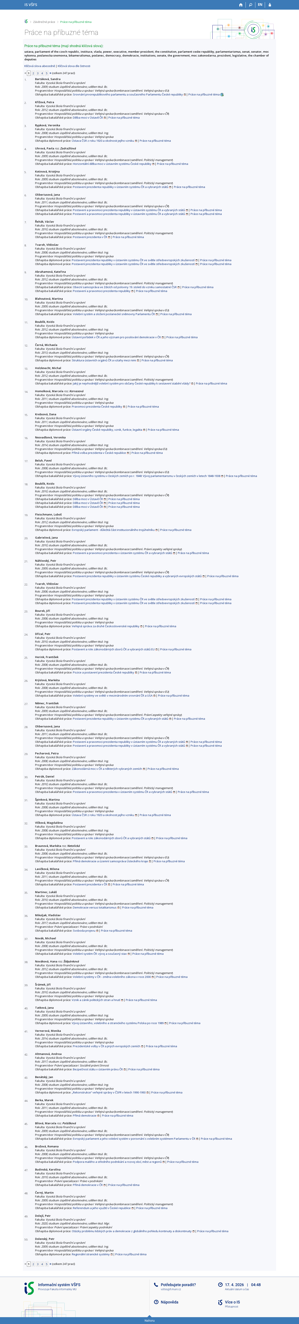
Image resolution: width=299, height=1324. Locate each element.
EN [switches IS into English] (260, 4)
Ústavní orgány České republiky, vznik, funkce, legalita (107, 430)
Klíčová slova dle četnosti (74, 66)
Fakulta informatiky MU (63, 1289)
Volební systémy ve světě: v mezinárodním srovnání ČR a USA (112, 695)
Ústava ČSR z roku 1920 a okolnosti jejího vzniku (103, 141)
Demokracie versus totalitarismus (95, 907)
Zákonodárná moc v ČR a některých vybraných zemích (107, 769)
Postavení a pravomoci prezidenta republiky (101, 291)
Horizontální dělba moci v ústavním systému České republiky (112, 164)
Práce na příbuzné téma (76, 22)
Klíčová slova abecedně (39, 66)
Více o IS (232, 1302)
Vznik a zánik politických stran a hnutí (96, 1000)
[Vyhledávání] (250, 5)
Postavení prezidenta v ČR (90, 237)
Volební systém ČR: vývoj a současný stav (100, 954)
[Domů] (241, 5)
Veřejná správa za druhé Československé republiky (105, 626)
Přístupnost (231, 1306)
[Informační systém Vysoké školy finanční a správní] (30, 4)
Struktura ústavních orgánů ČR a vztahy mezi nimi (104, 360)
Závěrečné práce (44, 22)
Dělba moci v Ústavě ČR (88, 117)
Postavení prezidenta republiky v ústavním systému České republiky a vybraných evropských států (137, 576)
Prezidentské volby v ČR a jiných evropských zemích (106, 1046)
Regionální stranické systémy (91, 1254)
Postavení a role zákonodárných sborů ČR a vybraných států (111, 838)
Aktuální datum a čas (237, 1289)
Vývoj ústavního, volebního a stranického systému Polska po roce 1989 (118, 1023)
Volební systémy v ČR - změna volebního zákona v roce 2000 (112, 977)
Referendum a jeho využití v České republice (102, 1208)
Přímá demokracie (84, 1115)
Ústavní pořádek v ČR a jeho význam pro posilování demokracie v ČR (116, 337)
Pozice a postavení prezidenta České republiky (103, 672)
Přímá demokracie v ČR (88, 1185)
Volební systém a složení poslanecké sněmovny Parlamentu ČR (114, 314)
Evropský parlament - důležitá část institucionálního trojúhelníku (113, 530)
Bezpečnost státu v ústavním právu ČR (98, 1069)
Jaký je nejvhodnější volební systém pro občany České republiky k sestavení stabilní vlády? (131, 383)
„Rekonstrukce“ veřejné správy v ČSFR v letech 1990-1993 (109, 1092)
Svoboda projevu (84, 930)
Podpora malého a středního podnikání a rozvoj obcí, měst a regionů (117, 1162)
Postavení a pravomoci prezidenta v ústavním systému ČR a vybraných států (122, 553)
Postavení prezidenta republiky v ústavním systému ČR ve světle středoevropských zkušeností (133, 260)
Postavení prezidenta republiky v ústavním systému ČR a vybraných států (120, 187)
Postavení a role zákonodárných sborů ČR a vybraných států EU (113, 649)
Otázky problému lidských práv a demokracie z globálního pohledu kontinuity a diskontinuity (132, 1231)
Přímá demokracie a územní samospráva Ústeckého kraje (110, 861)
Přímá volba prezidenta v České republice (99, 453)
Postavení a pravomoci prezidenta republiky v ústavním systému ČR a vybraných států (129, 210)
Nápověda (169, 1302)
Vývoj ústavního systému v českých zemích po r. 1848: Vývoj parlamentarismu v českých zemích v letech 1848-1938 (146, 476)
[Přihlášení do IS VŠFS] (270, 5)
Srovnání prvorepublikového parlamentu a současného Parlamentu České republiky (128, 94)
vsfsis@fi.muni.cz (171, 1289)
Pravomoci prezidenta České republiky (97, 406)
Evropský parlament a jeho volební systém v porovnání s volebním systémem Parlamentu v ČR (134, 1139)
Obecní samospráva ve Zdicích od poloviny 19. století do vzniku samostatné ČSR (125, 287)
